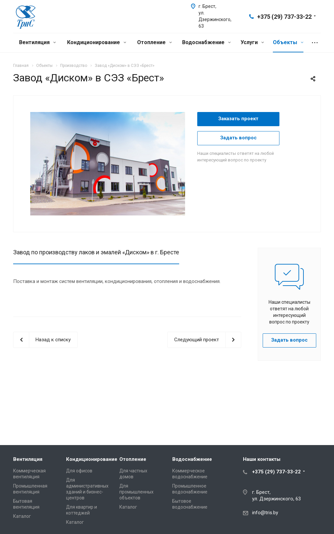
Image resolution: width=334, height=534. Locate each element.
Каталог (22, 516)
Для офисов (79, 470)
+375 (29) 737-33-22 (284, 16)
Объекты (288, 42)
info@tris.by (265, 513)
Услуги (252, 42)
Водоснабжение (206, 42)
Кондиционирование (96, 42)
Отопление (154, 42)
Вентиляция (37, 42)
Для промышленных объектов (136, 491)
